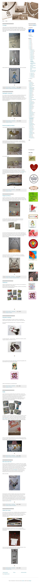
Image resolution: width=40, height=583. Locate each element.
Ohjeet (30, 110)
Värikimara (4, 282)
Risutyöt (30, 122)
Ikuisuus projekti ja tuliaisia (8, 125)
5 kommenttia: (13, 189)
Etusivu (14, 572)
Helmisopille (15, 469)
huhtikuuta (31, 73)
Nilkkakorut (31, 108)
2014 (30, 42)
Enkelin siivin (31, 85)
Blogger (30, 580)
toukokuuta (32, 58)
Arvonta (30, 82)
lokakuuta (31, 52)
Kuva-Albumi (31, 36)
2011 (30, 46)
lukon (10, 500)
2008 (30, 78)
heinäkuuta (32, 56)
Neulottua (30, 107)
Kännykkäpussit (31, 102)
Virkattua (30, 134)
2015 (30, 41)
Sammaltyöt (31, 123)
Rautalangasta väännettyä (16, 277)
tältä (19, 548)
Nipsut (30, 109)
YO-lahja (4, 25)
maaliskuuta (32, 74)
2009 (30, 48)
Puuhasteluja (10, 277)
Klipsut (30, 96)
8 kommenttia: (13, 455)
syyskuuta (31, 53)
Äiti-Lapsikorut (14, 505)
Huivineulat (31, 91)
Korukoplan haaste (32, 99)
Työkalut (30, 131)
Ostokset (30, 111)
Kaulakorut (10, 88)
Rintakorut (10, 505)
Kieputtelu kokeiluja (6, 317)
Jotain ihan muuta (6, 510)
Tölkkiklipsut (31, 132)
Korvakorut (15, 88)
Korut (30, 100)
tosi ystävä (23, 171)
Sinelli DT (30, 125)
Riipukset (30, 120)
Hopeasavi (30, 90)
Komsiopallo (31, 97)
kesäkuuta (31, 57)
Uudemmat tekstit (5, 572)
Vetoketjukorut (31, 133)
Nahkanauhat (31, 106)
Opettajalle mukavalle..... (8, 93)
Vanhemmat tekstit (23, 572)
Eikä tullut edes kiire (6, 461)
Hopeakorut (7, 88)
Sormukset (30, 126)
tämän (23, 499)
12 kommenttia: (13, 87)
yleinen (30, 135)
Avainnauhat (31, 83)
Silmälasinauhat (31, 124)
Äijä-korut (30, 136)
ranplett (23, 580)
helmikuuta (32, 75)
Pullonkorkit (31, 113)
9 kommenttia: (13, 276)
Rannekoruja (18, 88)
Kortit (13, 88)
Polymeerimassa (31, 112)
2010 (30, 47)
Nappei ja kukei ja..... (7, 195)
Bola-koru (30, 84)
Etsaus (30, 86)
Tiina (15, 360)
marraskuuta (32, 51)
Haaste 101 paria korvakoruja (31, 88)
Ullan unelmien (4, 418)
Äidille (3, 391)
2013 (30, 43)
